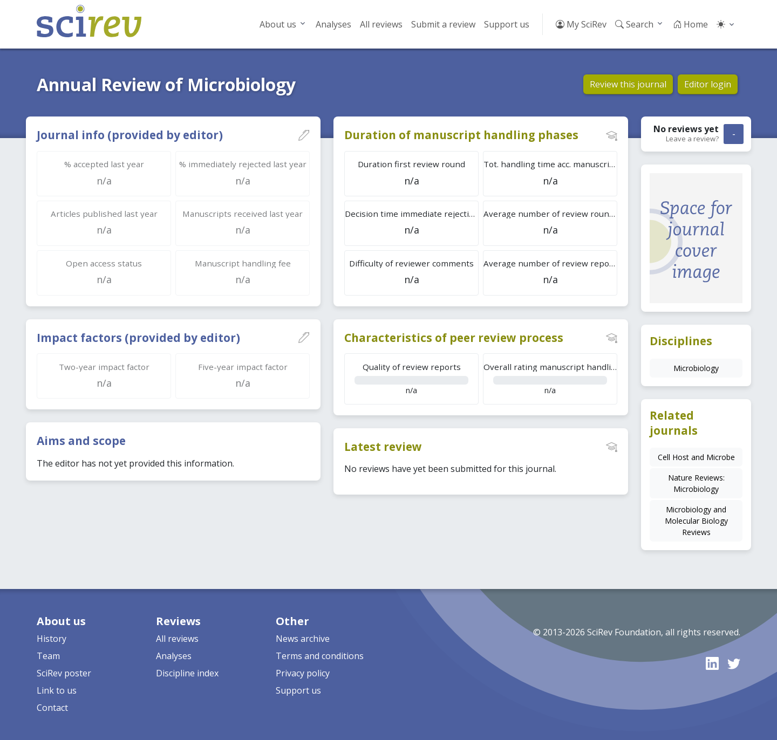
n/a (411, 378)
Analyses (333, 24)
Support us (506, 24)
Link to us (57, 690)
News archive (303, 639)
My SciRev (581, 24)
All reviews (381, 24)
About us (278, 24)
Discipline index (187, 673)
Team (48, 656)
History (51, 639)
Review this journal (628, 84)
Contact (52, 708)
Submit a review (443, 24)
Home (690, 24)
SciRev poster (64, 673)
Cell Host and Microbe (696, 457)
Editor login (707, 84)
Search (634, 24)
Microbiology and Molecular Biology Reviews (696, 520)
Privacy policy (303, 673)
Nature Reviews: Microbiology (696, 483)
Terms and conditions (320, 656)
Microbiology (696, 368)
